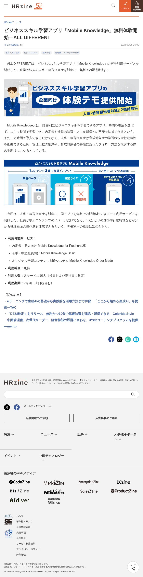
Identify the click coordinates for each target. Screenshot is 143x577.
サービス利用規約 (25, 543)
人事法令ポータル (125, 437)
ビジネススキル (31, 53)
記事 (82, 435)
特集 (9, 435)
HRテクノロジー (52, 458)
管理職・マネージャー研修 (67, 53)
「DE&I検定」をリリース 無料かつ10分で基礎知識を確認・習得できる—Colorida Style (70, 313)
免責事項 (21, 532)
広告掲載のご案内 (106, 418)
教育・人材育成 (12, 53)
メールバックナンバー (38, 406)
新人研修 (46, 53)
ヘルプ (19, 516)
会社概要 (21, 538)
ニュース (49, 435)
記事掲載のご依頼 (37, 418)
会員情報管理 (23, 527)
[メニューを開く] (6, 6)
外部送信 (21, 554)
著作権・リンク (24, 521)
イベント (12, 456)
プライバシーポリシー (28, 549)
